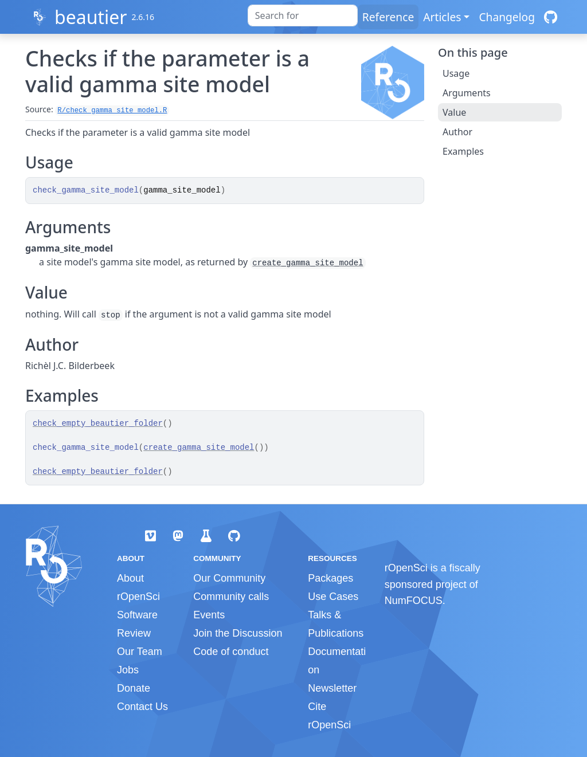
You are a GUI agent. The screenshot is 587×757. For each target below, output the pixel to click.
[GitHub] (550, 17)
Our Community (229, 578)
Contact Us (142, 706)
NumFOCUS (414, 600)
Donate (133, 688)
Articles (442, 17)
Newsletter (332, 688)
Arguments (467, 93)
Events (209, 615)
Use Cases (333, 596)
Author (457, 131)
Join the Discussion (237, 633)
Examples (463, 151)
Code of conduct (230, 651)
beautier (90, 16)
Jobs (128, 670)
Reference (388, 17)
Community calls (231, 596)
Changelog (507, 17)
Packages (330, 578)
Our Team (139, 651)
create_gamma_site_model (307, 263)
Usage (456, 73)
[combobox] (303, 15)
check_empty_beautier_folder (98, 423)
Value (454, 112)
